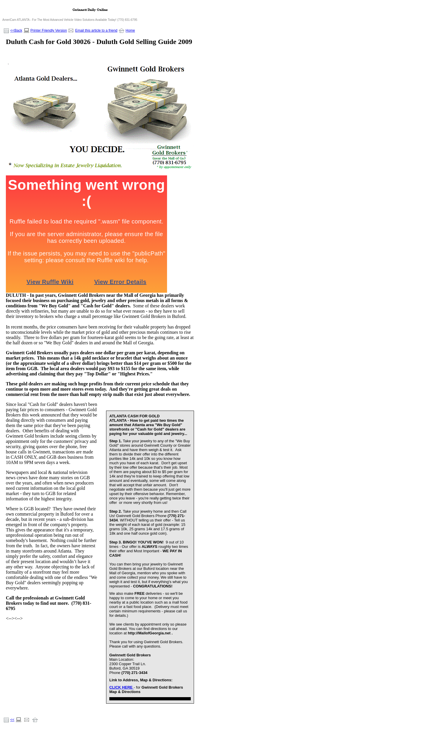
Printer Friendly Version (48, 30)
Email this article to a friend (96, 30)
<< (12, 720)
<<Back (16, 30)
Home (130, 30)
